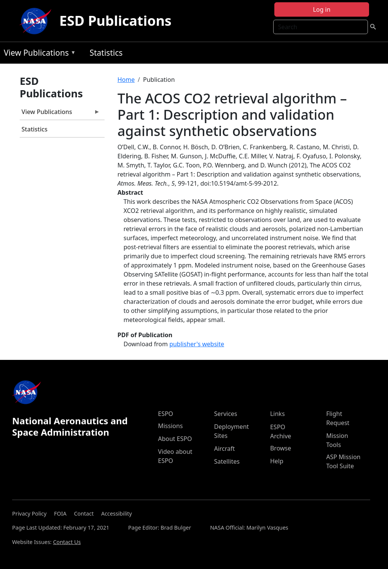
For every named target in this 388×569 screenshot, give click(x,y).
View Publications (38, 54)
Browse (280, 448)
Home (126, 79)
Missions (170, 426)
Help (276, 461)
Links (277, 414)
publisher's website (196, 344)
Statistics (105, 52)
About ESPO (175, 439)
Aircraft (224, 448)
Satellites (226, 461)
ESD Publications (115, 20)
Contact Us (67, 542)
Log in (321, 9)
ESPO (165, 414)
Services (225, 414)
